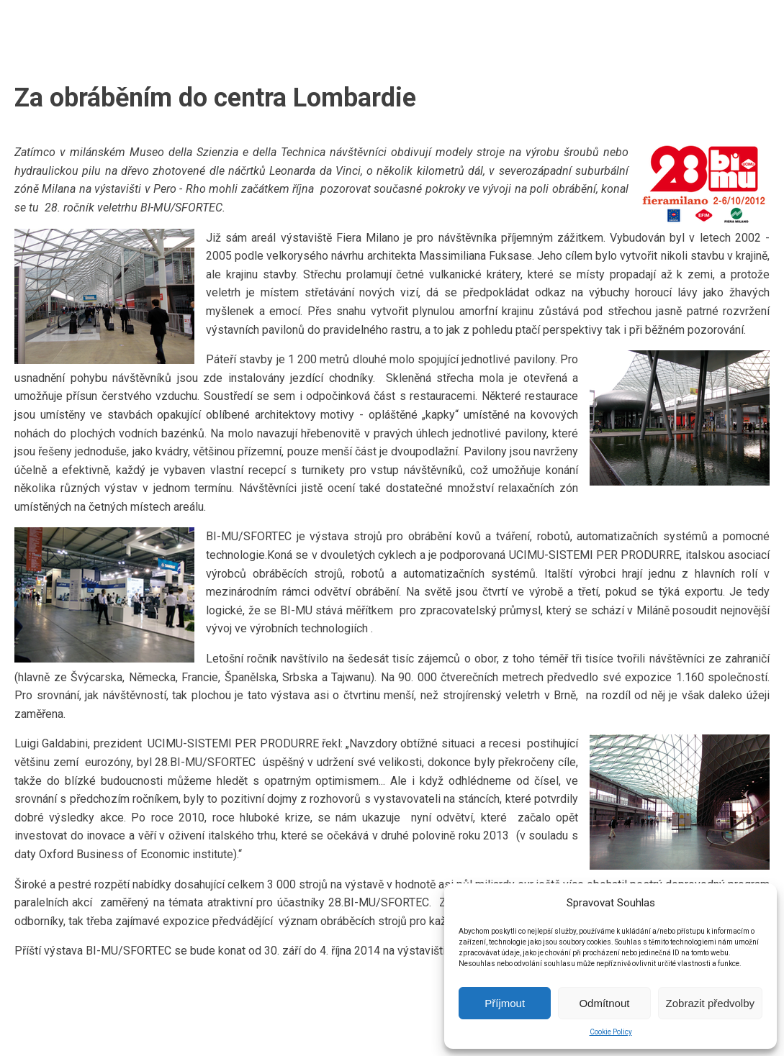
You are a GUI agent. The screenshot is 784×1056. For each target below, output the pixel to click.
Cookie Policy (611, 1032)
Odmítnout (604, 1003)
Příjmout (505, 1003)
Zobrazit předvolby (710, 1003)
